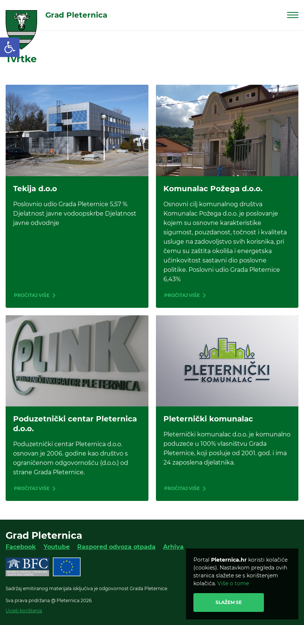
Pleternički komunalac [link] (208, 418)
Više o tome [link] (233, 583)
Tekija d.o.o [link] (35, 188)
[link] (9, 47)
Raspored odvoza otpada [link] (116, 546)
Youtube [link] (56, 546)
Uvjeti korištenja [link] (24, 610)
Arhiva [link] (173, 546)
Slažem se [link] (229, 602)
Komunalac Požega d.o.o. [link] (212, 188)
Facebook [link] (21, 546)
